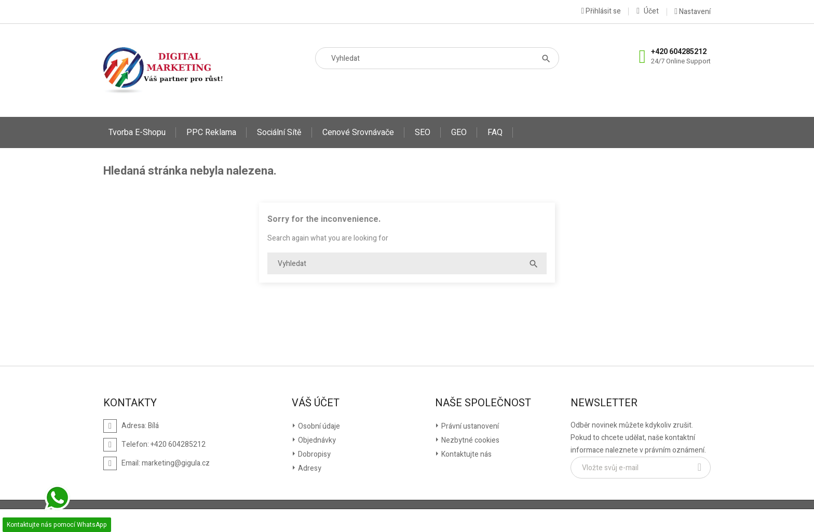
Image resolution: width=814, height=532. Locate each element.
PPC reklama (211, 132)
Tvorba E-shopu (137, 132)
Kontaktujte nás (466, 454)
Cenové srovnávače (358, 132)
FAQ (495, 132)
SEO (422, 132)
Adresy (308, 468)
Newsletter (604, 403)
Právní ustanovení (469, 426)
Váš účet (316, 403)
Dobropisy (313, 454)
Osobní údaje (318, 426)
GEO (459, 132)
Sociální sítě (279, 132)
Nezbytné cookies (469, 440)
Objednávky (316, 440)
